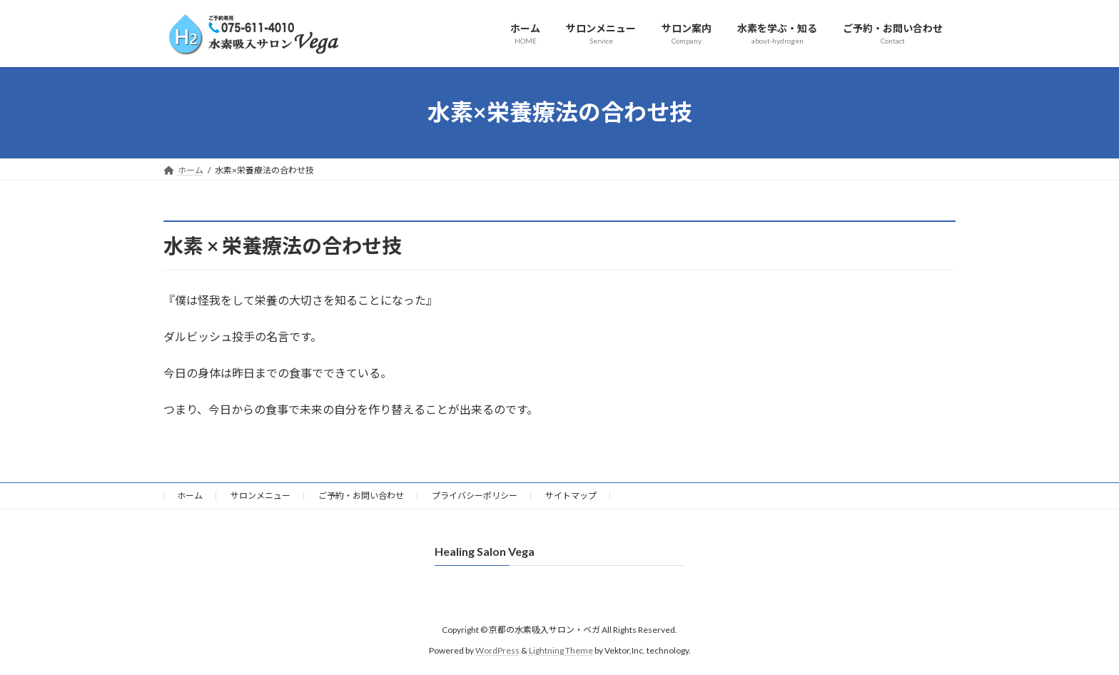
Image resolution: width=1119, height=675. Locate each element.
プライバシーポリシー (474, 495)
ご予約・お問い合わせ (361, 495)
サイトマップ (571, 495)
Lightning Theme (561, 649)
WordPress (497, 649)
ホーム (190, 495)
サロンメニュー (260, 495)
